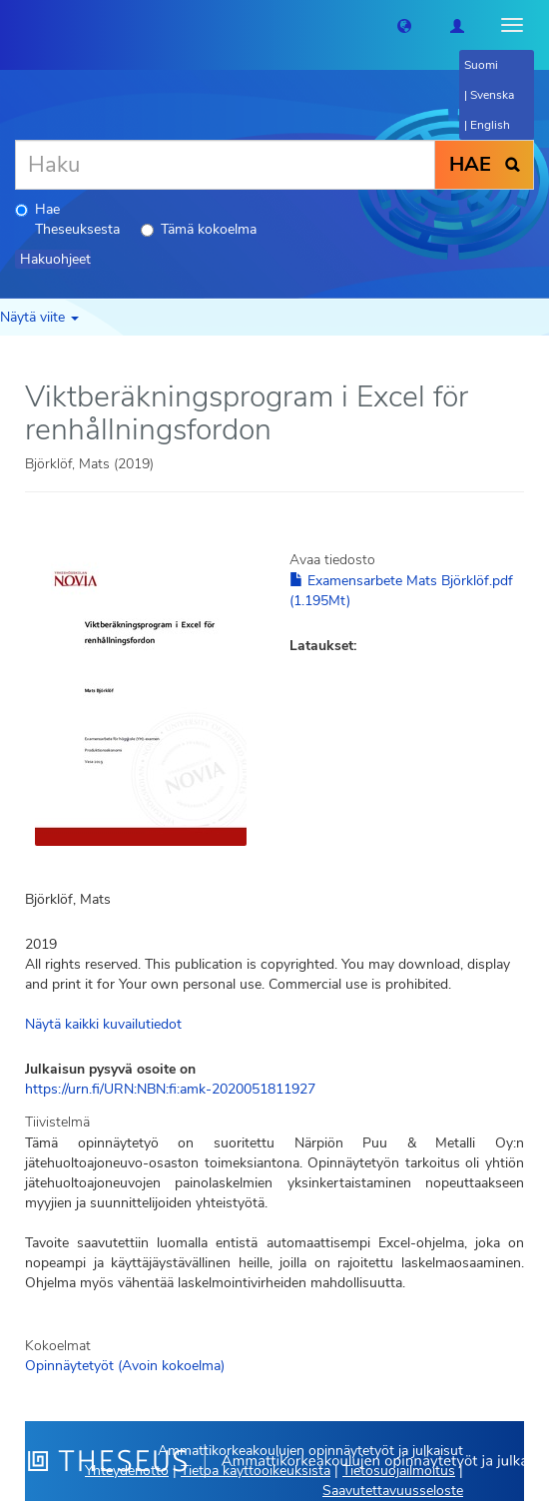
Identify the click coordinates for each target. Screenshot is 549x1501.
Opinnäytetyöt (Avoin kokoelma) (125, 1365)
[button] (404, 25)
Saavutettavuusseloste (392, 1490)
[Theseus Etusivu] (15, 25)
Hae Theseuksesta (67, 219)
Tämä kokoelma (199, 229)
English (490, 125)
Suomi (481, 65)
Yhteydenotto (127, 1470)
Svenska (492, 95)
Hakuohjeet (55, 259)
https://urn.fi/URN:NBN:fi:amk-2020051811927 (170, 1089)
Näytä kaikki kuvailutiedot (103, 1024)
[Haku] (225, 165)
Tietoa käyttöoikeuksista (255, 1470)
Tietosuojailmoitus (398, 1470)
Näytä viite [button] (39, 317)
